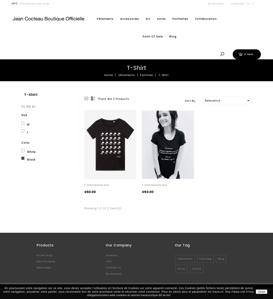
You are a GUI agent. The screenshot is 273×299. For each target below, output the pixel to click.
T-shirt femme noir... (97, 185)
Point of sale (153, 36)
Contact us (113, 267)
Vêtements (105, 19)
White (31, 152)
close (261, 291)
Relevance (228, 100)
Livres (161, 19)
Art (148, 19)
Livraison (112, 255)
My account (114, 274)
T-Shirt (31, 94)
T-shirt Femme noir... (155, 185)
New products (46, 261)
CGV (109, 261)
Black (31, 160)
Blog (172, 36)
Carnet (196, 269)
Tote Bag (205, 259)
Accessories (129, 19)
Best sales (44, 267)
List (93, 98)
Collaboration (206, 19)
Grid (86, 98)
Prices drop (45, 255)
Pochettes (180, 19)
